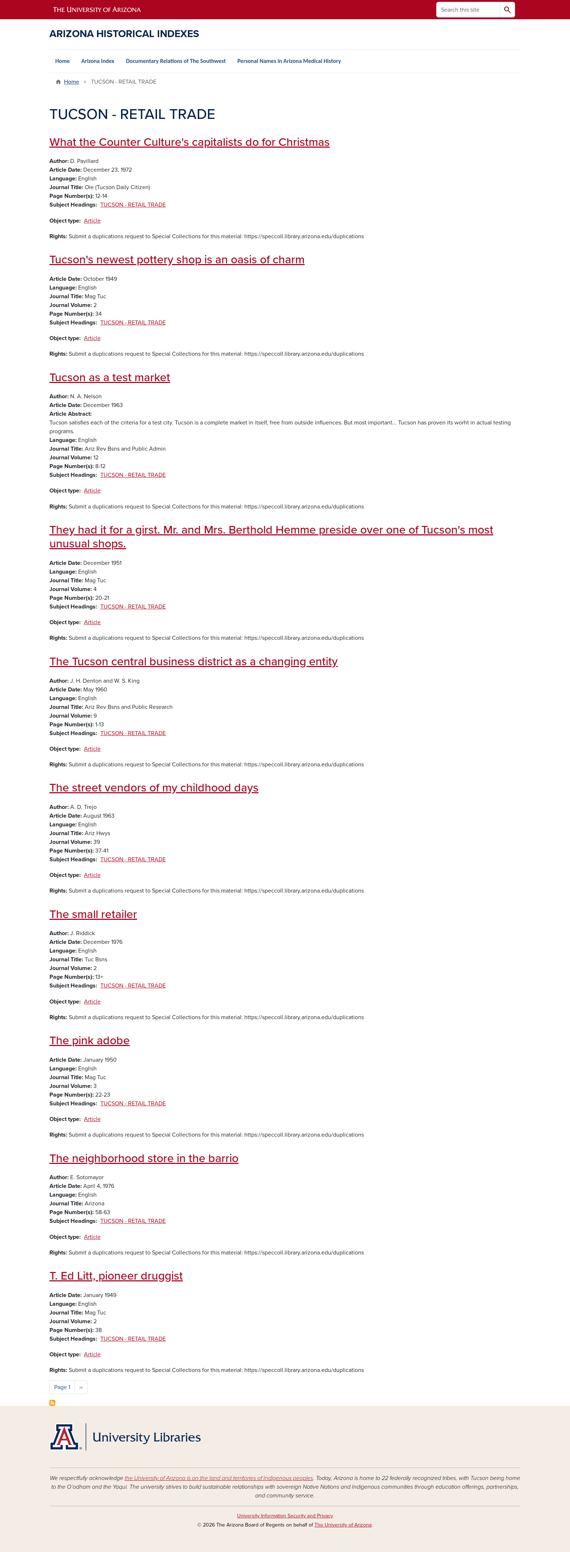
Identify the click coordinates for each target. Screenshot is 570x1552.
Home (62, 60)
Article (92, 220)
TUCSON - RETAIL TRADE (133, 204)
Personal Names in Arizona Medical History (289, 60)
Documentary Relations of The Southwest (176, 60)
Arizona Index (98, 60)
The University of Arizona (343, 1525)
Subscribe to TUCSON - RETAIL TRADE (52, 1403)
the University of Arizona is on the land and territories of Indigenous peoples (219, 1478)
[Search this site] (468, 9)
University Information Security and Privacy (285, 1516)
